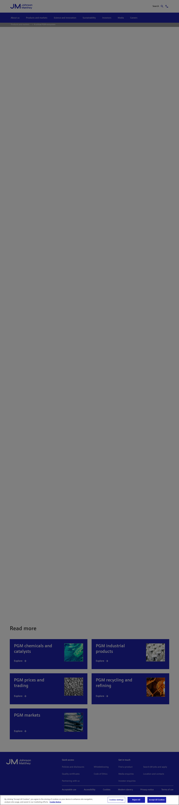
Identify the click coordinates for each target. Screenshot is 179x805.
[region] (89, 800)
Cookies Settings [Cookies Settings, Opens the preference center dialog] (116, 800)
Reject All (136, 800)
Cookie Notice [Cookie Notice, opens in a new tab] (55, 802)
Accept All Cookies (157, 800)
